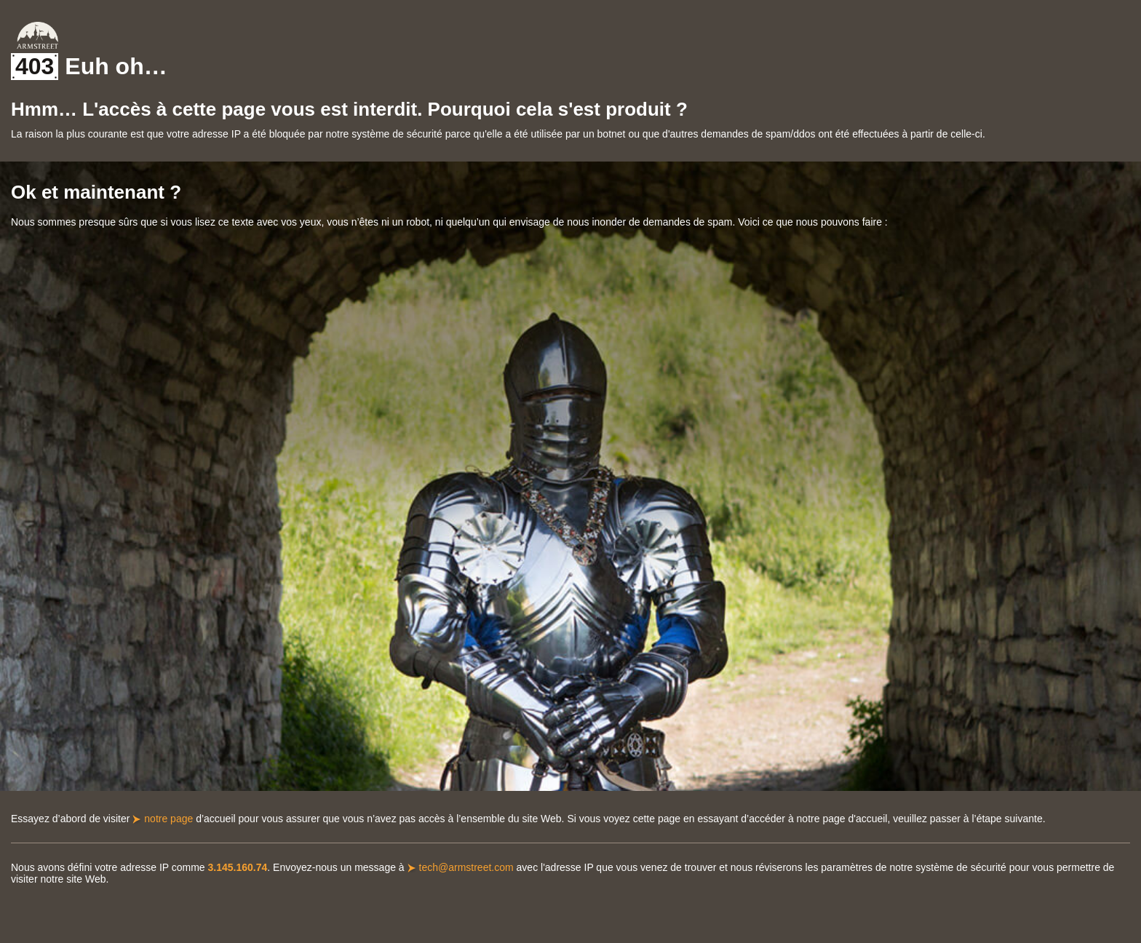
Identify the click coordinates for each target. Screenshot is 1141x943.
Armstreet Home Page (37, 35)
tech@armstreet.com (466, 867)
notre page (168, 818)
